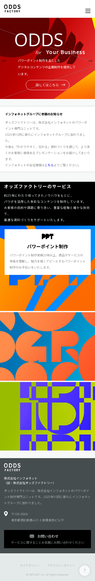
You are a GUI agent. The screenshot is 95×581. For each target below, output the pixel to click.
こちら (49, 165)
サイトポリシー (30, 565)
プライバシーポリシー (61, 565)
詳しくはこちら (50, 85)
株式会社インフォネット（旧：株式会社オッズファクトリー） (30, 480)
